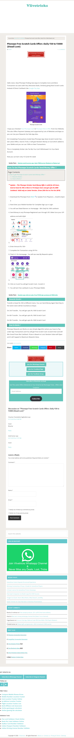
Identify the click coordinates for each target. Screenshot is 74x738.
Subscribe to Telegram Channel (35, 677)
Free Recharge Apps (14, 648)
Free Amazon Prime (14, 644)
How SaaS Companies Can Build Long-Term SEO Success (23, 594)
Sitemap (63, 735)
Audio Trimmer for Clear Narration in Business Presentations (24, 602)
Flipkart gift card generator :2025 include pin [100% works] (34, 624)
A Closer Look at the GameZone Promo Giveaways (21, 590)
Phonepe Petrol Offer (43, 129)
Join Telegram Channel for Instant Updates (36, 359)
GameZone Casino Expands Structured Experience (21, 582)
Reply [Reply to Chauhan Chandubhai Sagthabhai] (9, 430)
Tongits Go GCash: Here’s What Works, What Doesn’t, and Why (25, 598)
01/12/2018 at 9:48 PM (14, 419)
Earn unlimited (17, 343)
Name (10, 490)
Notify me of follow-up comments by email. (22, 509)
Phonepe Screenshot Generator (17, 635)
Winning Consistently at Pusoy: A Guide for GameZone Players (25, 586)
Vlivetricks (37, 5)
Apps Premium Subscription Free (18, 653)
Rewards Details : (17, 177)
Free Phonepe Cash (27, 129)
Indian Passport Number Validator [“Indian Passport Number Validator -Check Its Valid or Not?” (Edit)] (14, 726)
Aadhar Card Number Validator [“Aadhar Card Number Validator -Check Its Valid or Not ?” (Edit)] (13, 724)
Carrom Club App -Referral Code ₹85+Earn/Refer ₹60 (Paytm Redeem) (37, 620)
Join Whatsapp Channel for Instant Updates (36, 54)
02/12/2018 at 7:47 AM (14, 438)
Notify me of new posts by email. (19, 513)
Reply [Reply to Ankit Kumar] (9, 447)
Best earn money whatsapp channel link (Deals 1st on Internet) (30, 616)
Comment (11, 462)
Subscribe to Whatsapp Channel (12, 677)
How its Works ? (17, 179)
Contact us (47, 735)
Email (10, 500)
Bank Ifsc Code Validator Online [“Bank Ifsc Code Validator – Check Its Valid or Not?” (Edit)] (13, 721)
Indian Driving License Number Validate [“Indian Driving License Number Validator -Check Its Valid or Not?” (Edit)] (16, 728)
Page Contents (14, 172)
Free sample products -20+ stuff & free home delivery (35, 612)
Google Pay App (34, 88)
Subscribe (36, 399)
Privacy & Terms (55, 735)
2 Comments (62, 49)
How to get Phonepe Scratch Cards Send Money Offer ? (27, 175)
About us (40, 735)
